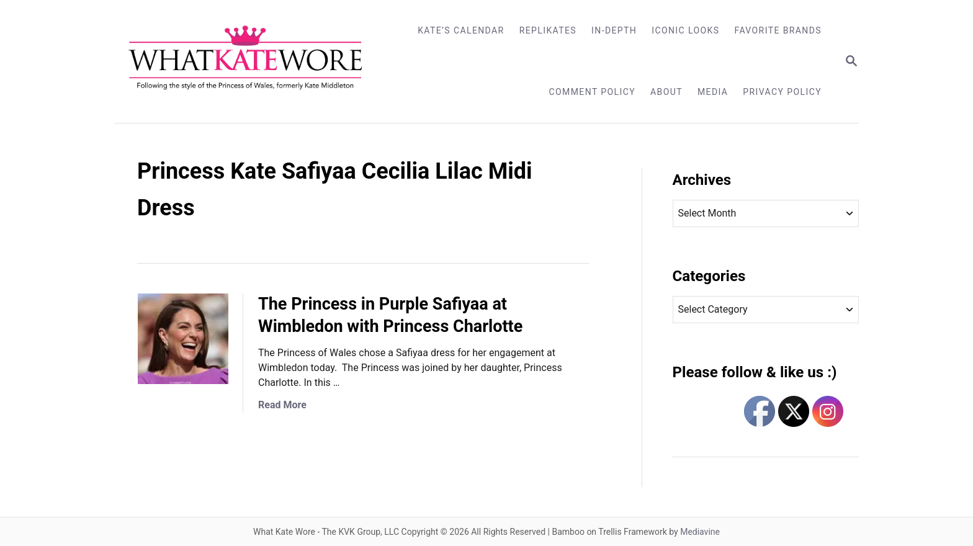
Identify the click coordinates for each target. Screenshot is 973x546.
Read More (282, 405)
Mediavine (700, 532)
